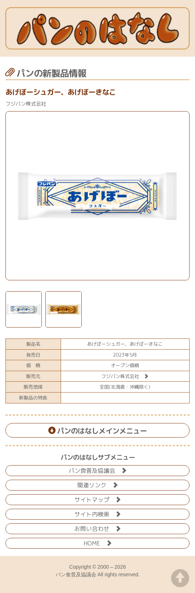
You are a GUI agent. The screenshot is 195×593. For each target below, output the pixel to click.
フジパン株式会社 (125, 376)
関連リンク (97, 484)
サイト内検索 (97, 513)
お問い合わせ (97, 528)
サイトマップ (97, 499)
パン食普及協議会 (98, 470)
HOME (98, 542)
